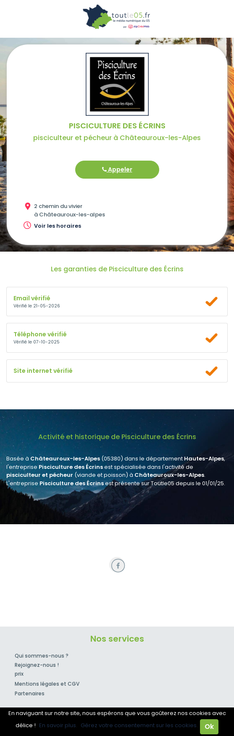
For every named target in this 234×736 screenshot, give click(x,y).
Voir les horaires (57, 226)
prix (19, 673)
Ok (209, 726)
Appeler (117, 169)
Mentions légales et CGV (47, 683)
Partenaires (30, 693)
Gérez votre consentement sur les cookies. (139, 725)
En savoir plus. (58, 725)
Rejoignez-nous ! (37, 664)
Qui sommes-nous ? (41, 655)
